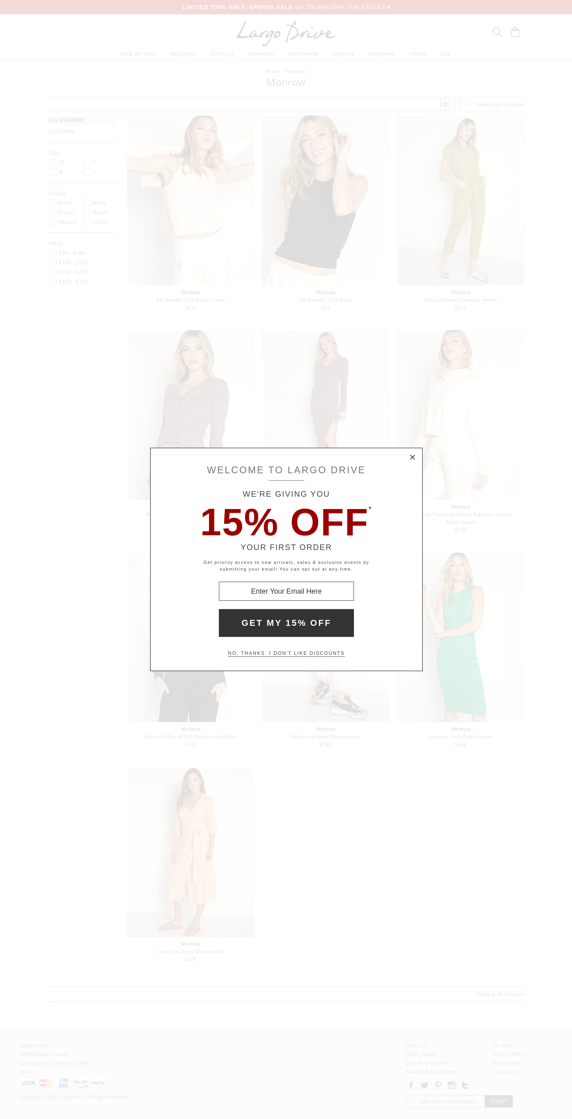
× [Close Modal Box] (412, 457)
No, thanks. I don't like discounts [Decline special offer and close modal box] (286, 653)
